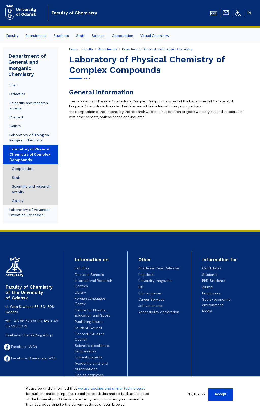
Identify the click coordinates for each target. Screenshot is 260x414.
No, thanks (196, 394)
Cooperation (22, 168)
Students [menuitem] (61, 35)
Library (80, 292)
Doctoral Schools (89, 274)
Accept (220, 394)
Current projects (88, 357)
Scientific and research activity (28, 105)
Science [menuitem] (98, 35)
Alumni (207, 287)
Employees (211, 293)
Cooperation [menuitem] (122, 35)
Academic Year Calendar (158, 268)
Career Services (151, 299)
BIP (140, 287)
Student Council (88, 328)
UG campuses (150, 293)
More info (34, 409)
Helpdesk (146, 274)
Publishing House (89, 321)
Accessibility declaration (158, 312)
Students (210, 274)
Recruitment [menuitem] (36, 35)
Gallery (15, 126)
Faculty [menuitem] (12, 35)
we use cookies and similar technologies (111, 388)
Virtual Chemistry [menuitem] (154, 35)
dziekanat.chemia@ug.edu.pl (29, 335)
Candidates (211, 268)
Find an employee (89, 375)
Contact (16, 117)
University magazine (155, 280)
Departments (107, 49)
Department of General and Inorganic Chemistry (157, 49)
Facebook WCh (20, 346)
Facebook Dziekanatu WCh (30, 358)
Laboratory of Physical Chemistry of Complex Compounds (29, 154)
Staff (13, 85)
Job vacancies (150, 305)
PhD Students (213, 280)
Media (207, 311)
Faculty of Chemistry (74, 13)
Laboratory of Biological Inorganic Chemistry (29, 137)
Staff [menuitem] (80, 35)
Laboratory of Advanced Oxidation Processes (30, 212)
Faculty (87, 49)
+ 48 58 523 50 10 (26, 321)
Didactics (17, 94)
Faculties (82, 268)
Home (73, 49)
